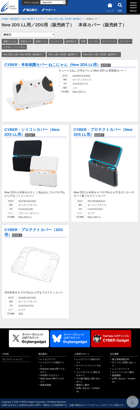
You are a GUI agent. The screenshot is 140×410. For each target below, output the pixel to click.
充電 (83, 41)
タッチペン (56, 41)
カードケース (109, 41)
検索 (120, 7)
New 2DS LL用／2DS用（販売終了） (66, 19)
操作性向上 (71, 41)
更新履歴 (116, 375)
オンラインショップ (12, 359)
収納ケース (41, 41)
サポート (50, 10)
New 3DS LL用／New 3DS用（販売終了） (23, 54)
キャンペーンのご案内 (123, 372)
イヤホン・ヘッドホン (14, 47)
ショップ (110, 7)
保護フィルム (9, 41)
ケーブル (94, 41)
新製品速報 (45, 385)
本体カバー (26, 41)
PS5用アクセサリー (50, 375)
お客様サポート (82, 354)
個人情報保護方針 (120, 359)
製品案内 (31, 10)
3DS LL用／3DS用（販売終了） (63, 54)
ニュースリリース (120, 369)
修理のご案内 (82, 385)
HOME (5, 19)
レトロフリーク (47, 359)
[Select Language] (53, 2)
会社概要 (114, 354)
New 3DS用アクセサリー (34, 19)
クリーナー (125, 41)
